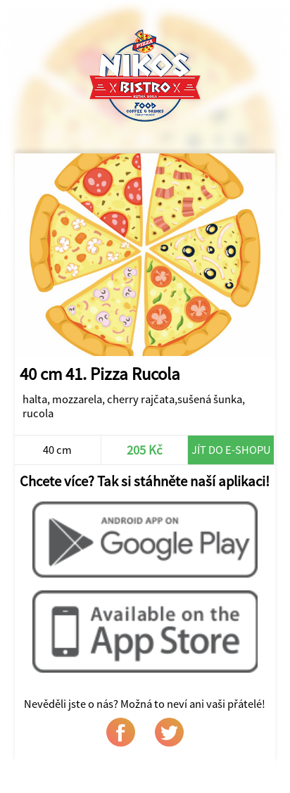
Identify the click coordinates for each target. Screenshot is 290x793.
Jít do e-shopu (231, 450)
